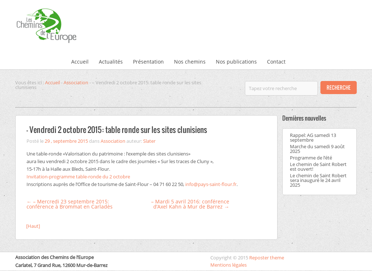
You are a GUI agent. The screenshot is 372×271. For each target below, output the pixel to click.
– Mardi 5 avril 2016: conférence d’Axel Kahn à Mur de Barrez (190, 204)
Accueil (80, 61)
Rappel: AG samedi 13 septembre (313, 137)
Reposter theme (266, 257)
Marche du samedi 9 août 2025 (317, 148)
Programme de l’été (311, 157)
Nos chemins (190, 61)
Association (76, 82)
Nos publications (236, 61)
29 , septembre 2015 (66, 141)
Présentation (148, 61)
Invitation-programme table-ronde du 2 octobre (78, 176)
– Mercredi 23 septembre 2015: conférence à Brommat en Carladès (70, 204)
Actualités (111, 61)
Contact (276, 61)
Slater (149, 141)
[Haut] (33, 226)
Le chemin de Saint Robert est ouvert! (318, 166)
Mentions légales (228, 265)
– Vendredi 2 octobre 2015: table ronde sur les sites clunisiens (117, 129)
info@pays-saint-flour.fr (210, 184)
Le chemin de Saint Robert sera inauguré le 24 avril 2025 (318, 180)
